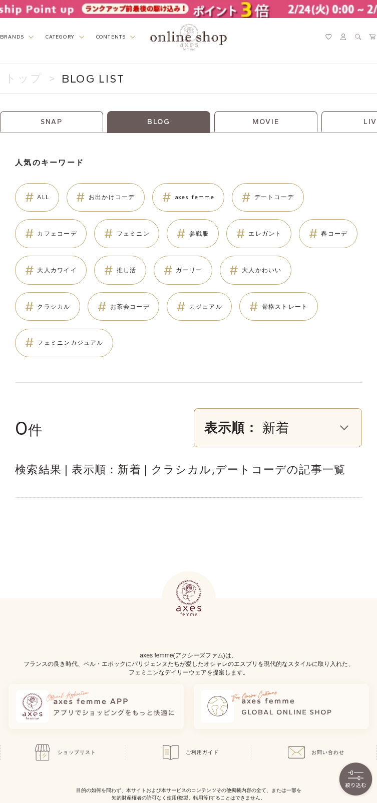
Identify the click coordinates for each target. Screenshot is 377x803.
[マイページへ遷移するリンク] (343, 37)
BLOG (158, 122)
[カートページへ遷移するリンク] (372, 37)
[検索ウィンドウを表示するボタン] (358, 37)
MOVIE (265, 122)
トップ (24, 78)
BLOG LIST (93, 79)
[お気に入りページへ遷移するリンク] (328, 37)
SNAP (52, 122)
